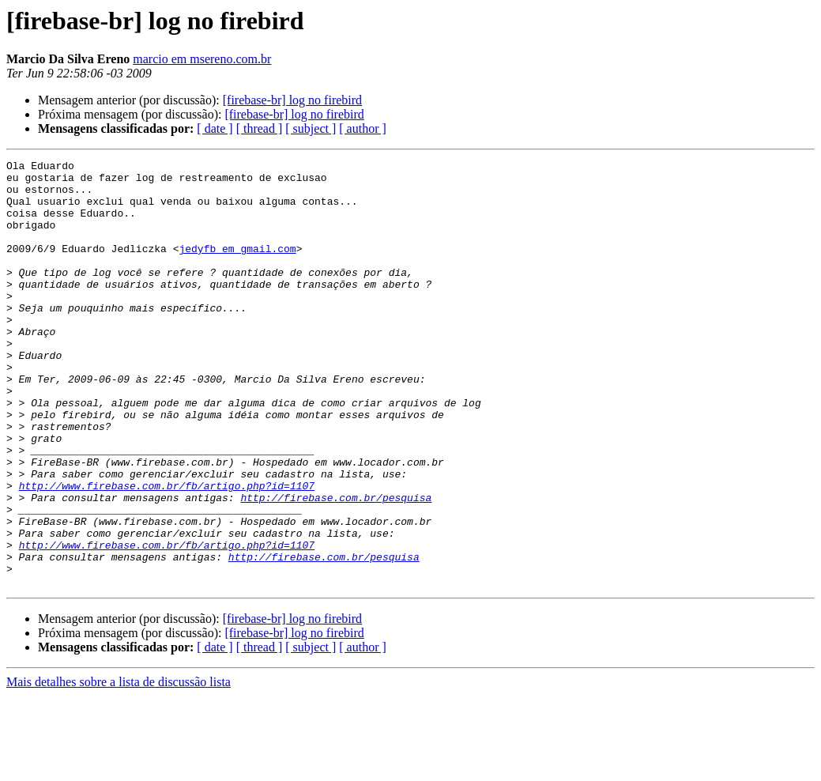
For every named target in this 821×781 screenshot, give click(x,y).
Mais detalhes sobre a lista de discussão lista (118, 767)
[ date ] (214, 128)
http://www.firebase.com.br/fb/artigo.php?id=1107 (166, 552)
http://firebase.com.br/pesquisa (335, 566)
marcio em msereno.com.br (202, 59)
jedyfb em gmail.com (237, 267)
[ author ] (362, 128)
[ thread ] (259, 128)
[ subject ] (310, 128)
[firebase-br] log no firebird (292, 100)
